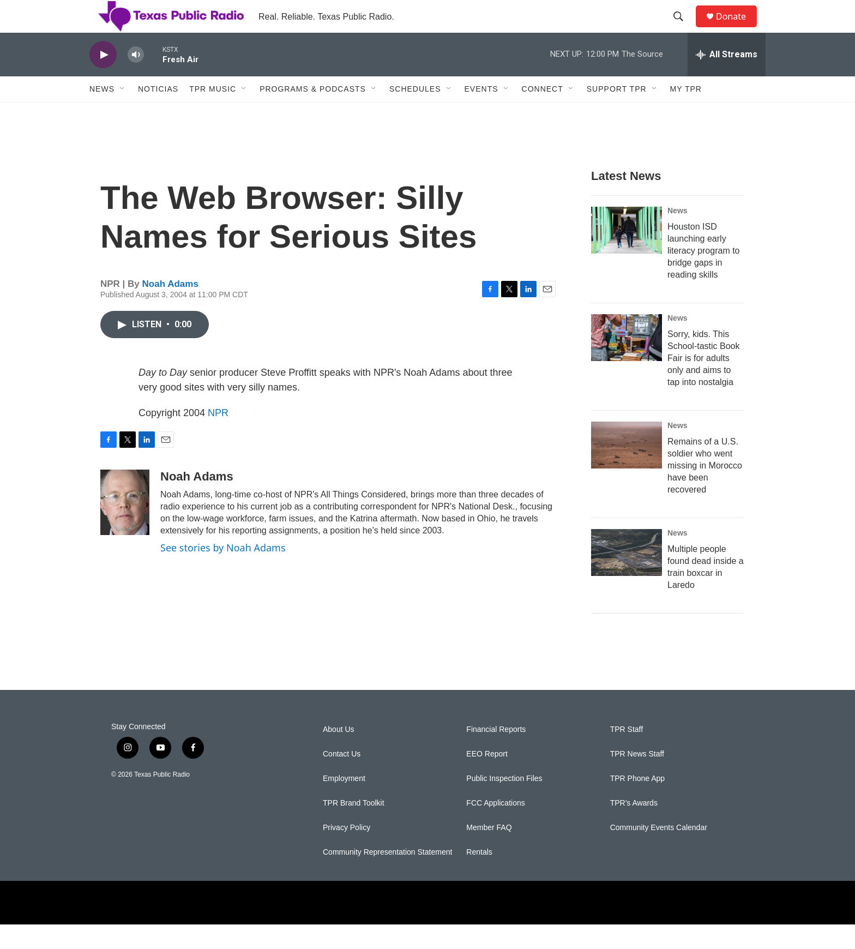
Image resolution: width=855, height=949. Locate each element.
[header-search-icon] (683, 29)
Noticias (158, 113)
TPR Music (212, 113)
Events (481, 113)
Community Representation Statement (387, 877)
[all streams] (727, 79)
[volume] (136, 79)
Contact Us (341, 778)
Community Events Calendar (658, 852)
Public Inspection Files (504, 803)
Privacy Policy (346, 852)
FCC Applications (495, 828)
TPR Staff (626, 754)
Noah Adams (170, 308)
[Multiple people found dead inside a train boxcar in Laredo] (626, 577)
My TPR (686, 113)
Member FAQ (488, 852)
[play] (103, 79)
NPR (218, 437)
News (102, 113)
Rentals (479, 877)
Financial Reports (496, 754)
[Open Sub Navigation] (122, 113)
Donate (738, 28)
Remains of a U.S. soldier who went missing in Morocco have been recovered (704, 490)
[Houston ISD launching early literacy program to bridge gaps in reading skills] (626, 254)
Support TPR (617, 113)
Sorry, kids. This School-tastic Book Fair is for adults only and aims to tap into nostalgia (703, 382)
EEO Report (486, 778)
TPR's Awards (634, 828)
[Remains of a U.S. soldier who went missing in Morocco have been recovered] (626, 469)
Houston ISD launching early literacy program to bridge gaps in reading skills (703, 275)
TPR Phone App (637, 803)
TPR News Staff (637, 778)
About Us (338, 754)
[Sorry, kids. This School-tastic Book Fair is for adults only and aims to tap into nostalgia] (626, 362)
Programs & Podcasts (313, 113)
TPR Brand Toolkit (353, 828)
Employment (344, 803)
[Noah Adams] (124, 527)
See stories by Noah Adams (223, 572)
